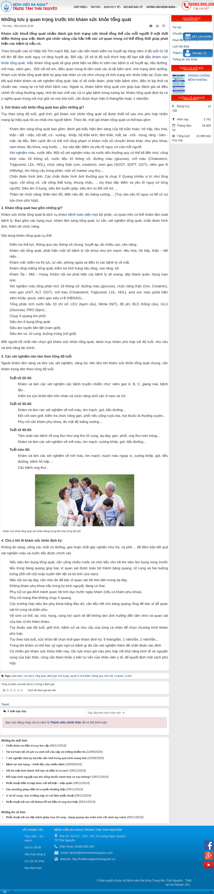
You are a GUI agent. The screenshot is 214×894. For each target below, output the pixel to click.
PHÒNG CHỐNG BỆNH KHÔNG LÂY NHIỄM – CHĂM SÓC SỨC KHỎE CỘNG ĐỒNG (199, 78)
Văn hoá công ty (35, 854)
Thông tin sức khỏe (185, 59)
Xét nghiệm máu (22, 153)
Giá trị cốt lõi (33, 847)
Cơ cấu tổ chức (35, 861)
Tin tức (95, 7)
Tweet (5, 704)
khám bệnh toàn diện (75, 215)
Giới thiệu (80, 7)
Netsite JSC (182, 884)
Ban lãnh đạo (33, 868)
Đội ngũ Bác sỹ (133, 7)
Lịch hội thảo (181, 46)
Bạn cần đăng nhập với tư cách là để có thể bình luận (56, 722)
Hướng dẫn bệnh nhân (160, 7)
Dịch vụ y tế (112, 7)
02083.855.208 (201, 6)
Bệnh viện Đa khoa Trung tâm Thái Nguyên (155, 880)
